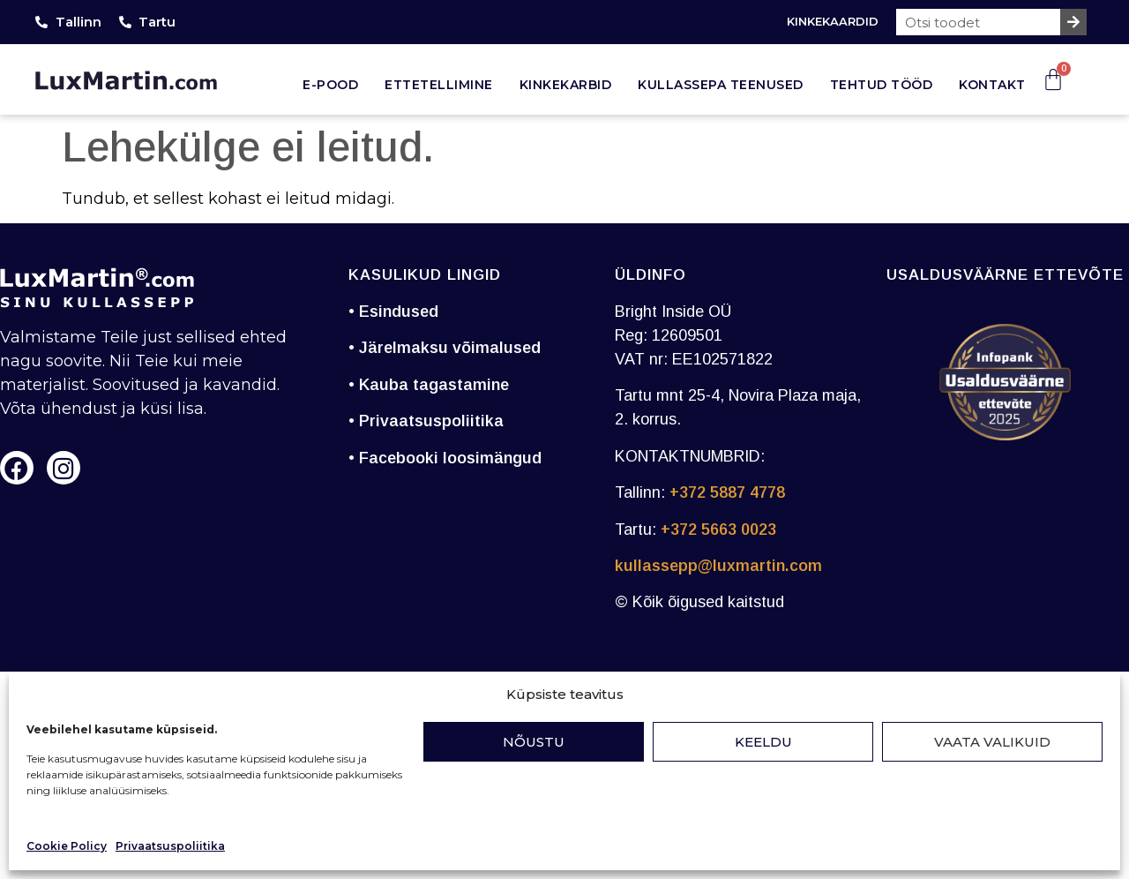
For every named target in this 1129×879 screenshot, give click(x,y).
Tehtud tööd (881, 85)
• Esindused (393, 311)
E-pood (330, 85)
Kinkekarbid (566, 85)
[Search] (1073, 22)
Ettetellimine (439, 85)
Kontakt (992, 85)
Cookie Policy (66, 846)
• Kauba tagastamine (428, 385)
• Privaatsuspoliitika (426, 421)
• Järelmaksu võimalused (444, 348)
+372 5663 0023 (718, 529)
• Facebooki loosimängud (445, 458)
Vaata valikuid (992, 741)
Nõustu (533, 741)
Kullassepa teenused (721, 85)
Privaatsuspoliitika (170, 846)
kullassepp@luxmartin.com (718, 566)
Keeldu (763, 741)
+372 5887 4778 (727, 492)
